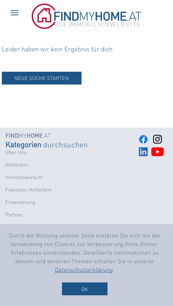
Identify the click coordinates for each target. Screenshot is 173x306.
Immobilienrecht (24, 177)
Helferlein (16, 165)
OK (85, 289)
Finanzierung (20, 202)
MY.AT (28, 135)
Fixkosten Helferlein (28, 190)
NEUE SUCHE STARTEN (41, 78)
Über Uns (16, 152)
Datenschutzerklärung (84, 269)
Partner (14, 214)
